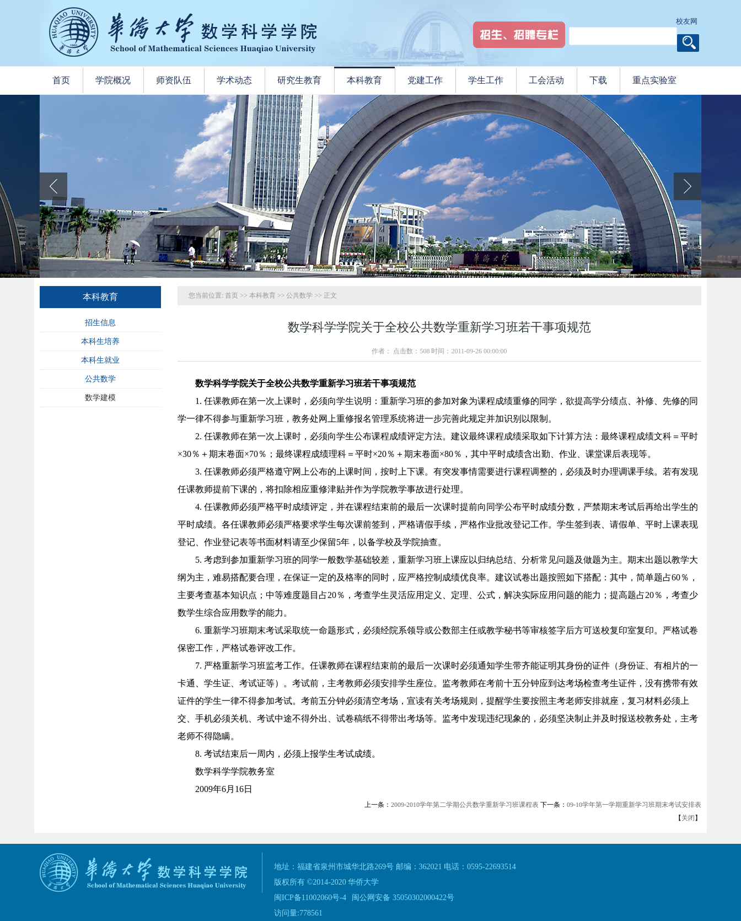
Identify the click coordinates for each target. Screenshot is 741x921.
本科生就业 (100, 360)
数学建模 (100, 398)
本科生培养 (100, 341)
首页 (231, 295)
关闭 (688, 818)
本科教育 (262, 295)
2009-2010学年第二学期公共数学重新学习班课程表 (465, 805)
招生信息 (100, 323)
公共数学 (100, 379)
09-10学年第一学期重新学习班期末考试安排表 (634, 805)
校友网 (686, 21)
